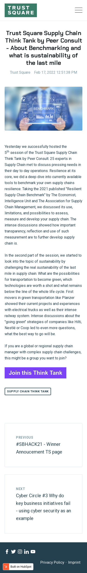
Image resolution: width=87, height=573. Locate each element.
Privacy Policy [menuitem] (52, 562)
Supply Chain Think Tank (28, 391)
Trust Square (20, 72)
